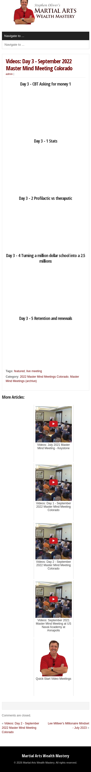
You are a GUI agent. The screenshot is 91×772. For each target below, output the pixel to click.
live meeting (34, 371)
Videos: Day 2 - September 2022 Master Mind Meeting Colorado (20, 728)
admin (9, 73)
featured (19, 371)
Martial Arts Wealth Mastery (45, 755)
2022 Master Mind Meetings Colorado (44, 376)
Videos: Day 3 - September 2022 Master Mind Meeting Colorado (39, 64)
